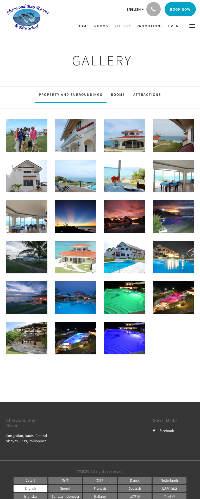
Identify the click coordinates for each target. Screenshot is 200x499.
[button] (192, 25)
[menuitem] (85, 26)
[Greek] (169, 488)
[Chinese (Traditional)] (100, 480)
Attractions (147, 94)
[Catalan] (30, 480)
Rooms (118, 94)
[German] (135, 488)
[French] (100, 488)
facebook (163, 430)
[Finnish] (65, 488)
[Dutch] (169, 480)
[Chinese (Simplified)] (65, 480)
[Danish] (135, 480)
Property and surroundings (71, 94)
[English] (30, 488)
